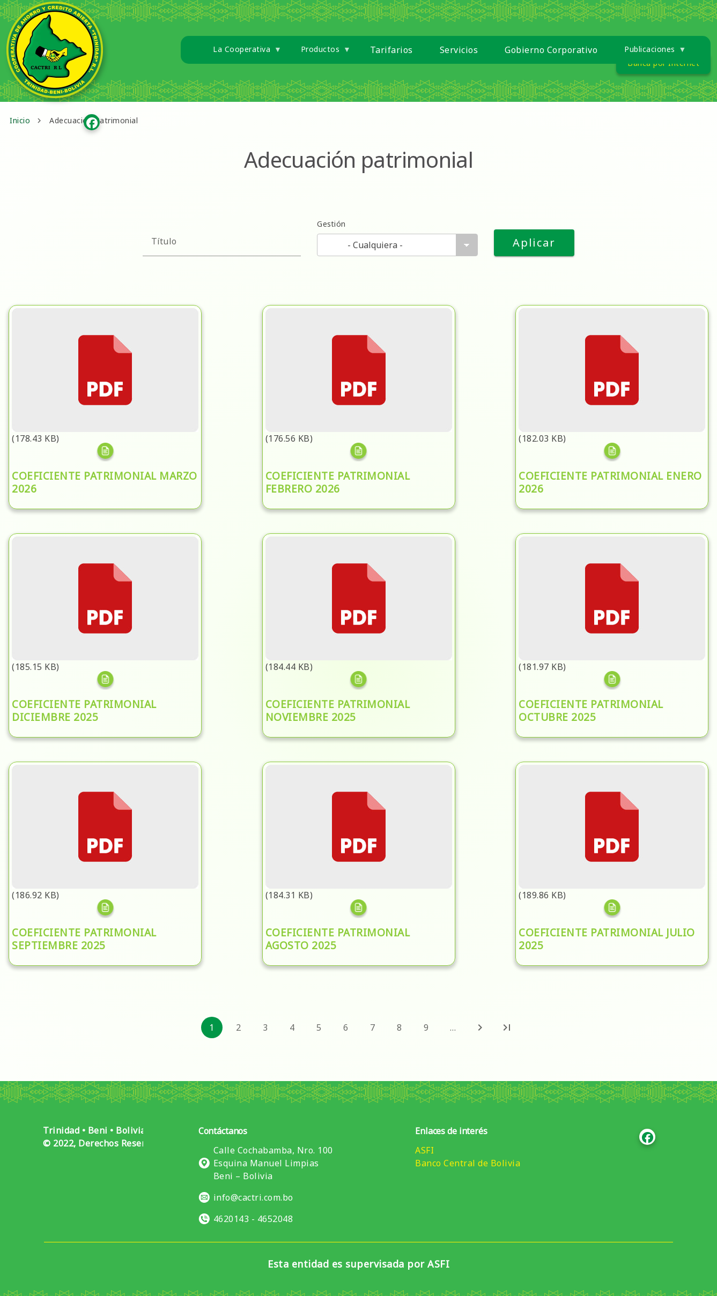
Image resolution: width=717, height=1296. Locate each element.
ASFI (424, 1150)
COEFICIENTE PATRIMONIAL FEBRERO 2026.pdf (347, 321)
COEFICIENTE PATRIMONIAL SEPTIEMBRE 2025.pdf (102, 777)
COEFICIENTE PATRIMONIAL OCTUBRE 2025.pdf (602, 549)
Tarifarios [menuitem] (391, 50)
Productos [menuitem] (319, 53)
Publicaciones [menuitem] (648, 53)
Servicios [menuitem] (459, 50)
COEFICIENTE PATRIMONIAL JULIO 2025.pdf (594, 777)
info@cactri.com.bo (253, 1197)
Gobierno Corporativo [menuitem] (551, 50)
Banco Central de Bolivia (467, 1163)
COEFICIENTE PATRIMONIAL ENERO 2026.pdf (596, 321)
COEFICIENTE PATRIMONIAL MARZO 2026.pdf (90, 321)
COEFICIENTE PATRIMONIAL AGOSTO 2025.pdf (346, 777)
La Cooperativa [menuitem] (240, 53)
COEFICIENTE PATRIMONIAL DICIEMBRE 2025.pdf (99, 549)
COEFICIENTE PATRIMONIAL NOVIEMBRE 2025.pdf (354, 549)
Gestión (331, 224)
